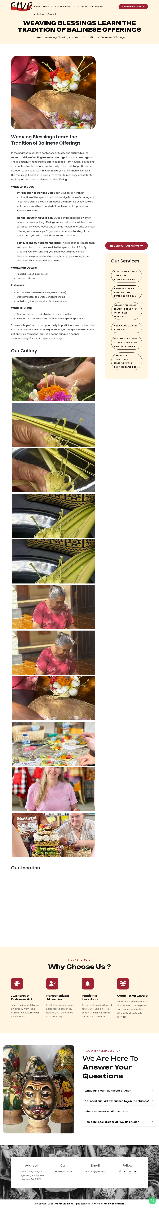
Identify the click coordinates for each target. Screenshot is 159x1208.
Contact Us (53, 14)
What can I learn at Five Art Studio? (108, 1090)
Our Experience (63, 6)
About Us (47, 6)
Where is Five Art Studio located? (106, 1111)
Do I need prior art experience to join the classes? (117, 1101)
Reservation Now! (133, 6)
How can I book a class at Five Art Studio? (112, 1122)
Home (37, 6)
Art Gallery (39, 14)
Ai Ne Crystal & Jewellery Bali (88, 6)
